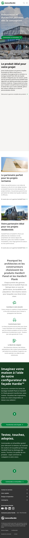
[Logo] (8, 2)
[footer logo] (14, 518)
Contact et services (14, 490)
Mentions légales (4, 530)
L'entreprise (14, 500)
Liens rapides (14, 493)
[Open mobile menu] (27, 3)
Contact (15, 534)
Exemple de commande (6, 534)
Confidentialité (14, 530)
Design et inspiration (14, 496)
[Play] (26, 46)
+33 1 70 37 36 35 (21, 513)
